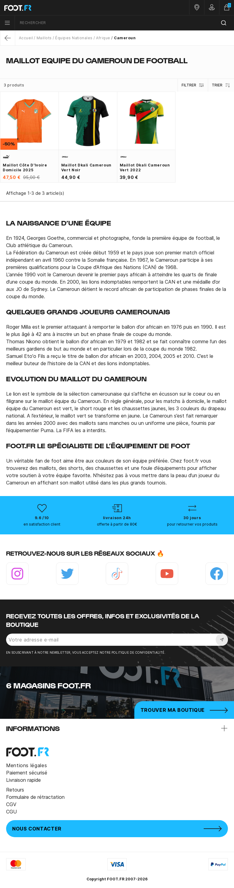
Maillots (44, 38)
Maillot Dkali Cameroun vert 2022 (145, 167)
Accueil (26, 38)
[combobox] (124, 23)
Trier (221, 85)
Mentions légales (26, 765)
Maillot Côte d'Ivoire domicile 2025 (25, 167)
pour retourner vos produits (192, 524)
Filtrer (193, 85)
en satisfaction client (41, 524)
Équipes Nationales (74, 38)
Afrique (103, 38)
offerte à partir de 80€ (117, 524)
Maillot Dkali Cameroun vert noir (86, 167)
